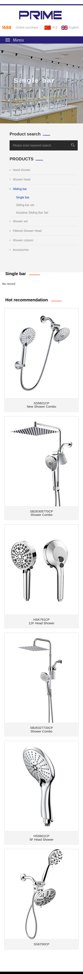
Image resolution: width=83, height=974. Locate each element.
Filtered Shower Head (26, 230)
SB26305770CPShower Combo (41, 513)
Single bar (22, 197)
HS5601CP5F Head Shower (42, 837)
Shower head (20, 179)
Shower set (19, 221)
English (70, 27)
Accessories (19, 249)
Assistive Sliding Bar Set (32, 212)
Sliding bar (18, 189)
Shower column (21, 240)
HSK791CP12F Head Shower (41, 621)
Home (17, 88)
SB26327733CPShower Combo (41, 729)
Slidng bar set (25, 205)
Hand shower (20, 170)
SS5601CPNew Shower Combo (41, 404)
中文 (51, 27)
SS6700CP (41, 944)
